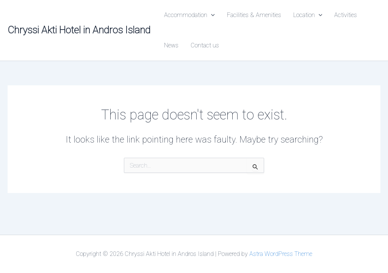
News (171, 45)
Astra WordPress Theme (280, 253)
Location (307, 15)
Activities (345, 15)
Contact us (205, 45)
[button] (211, 15)
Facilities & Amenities (254, 15)
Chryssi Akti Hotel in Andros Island (79, 30)
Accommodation (189, 15)
